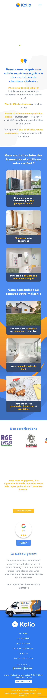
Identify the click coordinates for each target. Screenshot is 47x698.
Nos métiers (23, 643)
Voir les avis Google (23, 543)
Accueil (23, 633)
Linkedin (28, 668)
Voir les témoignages (24, 511)
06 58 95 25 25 (23, 681)
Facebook (18, 668)
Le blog (23, 653)
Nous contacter (23, 658)
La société (23, 638)
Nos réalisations (23, 648)
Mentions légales (11, 693)
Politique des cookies (26, 693)
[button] (20, 45)
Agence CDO (23, 695)
